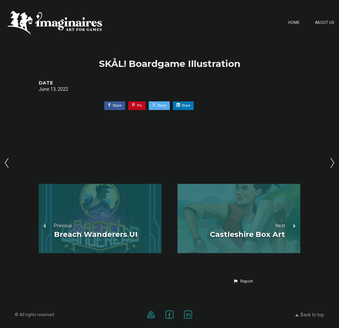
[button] (243, 281)
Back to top (309, 314)
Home (294, 22)
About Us (324, 22)
